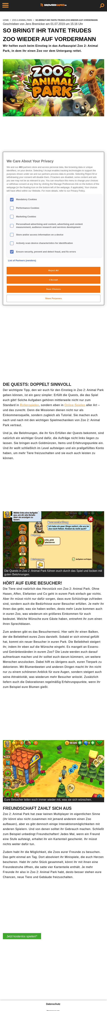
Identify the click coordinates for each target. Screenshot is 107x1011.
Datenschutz (53, 1004)
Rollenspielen (29, 405)
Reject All (53, 270)
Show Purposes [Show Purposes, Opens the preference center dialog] (53, 298)
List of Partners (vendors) (22, 260)
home (6, 20)
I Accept (53, 280)
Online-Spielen (74, 405)
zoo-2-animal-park (22, 20)
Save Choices (53, 289)
